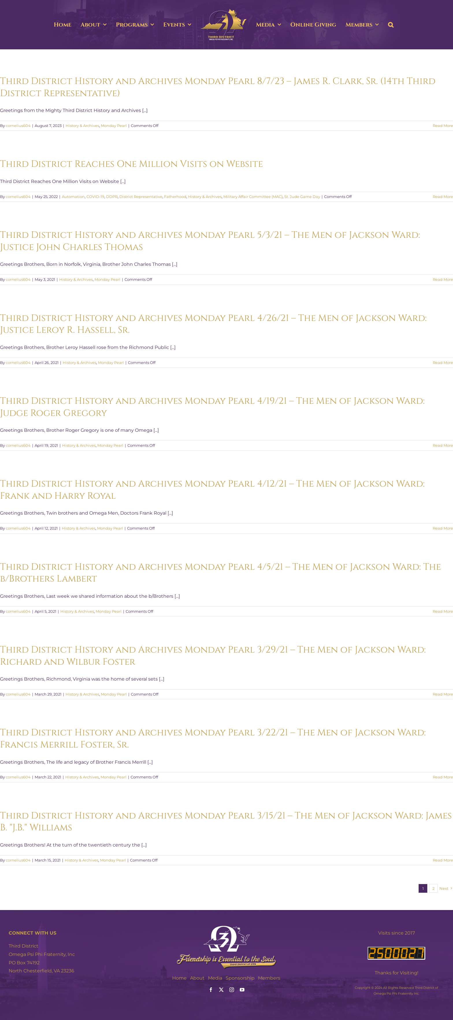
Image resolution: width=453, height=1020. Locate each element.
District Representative (140, 196)
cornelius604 (18, 125)
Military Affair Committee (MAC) (253, 196)
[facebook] (211, 989)
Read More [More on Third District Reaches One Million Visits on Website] (443, 196)
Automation (73, 196)
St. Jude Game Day (302, 196)
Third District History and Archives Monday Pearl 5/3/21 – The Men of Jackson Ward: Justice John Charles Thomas (210, 241)
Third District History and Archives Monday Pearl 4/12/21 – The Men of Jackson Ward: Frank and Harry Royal (212, 490)
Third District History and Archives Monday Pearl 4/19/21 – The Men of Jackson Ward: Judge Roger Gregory (212, 407)
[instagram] (231, 989)
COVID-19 (95, 196)
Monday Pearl (114, 125)
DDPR (112, 196)
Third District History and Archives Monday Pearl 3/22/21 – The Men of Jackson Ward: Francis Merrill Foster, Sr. (213, 738)
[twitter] (221, 989)
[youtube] (242, 989)
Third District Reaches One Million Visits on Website (131, 164)
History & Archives (82, 125)
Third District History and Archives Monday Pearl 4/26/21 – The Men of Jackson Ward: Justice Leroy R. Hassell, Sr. (213, 324)
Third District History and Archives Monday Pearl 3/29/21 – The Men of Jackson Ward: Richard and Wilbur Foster (213, 656)
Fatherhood (175, 196)
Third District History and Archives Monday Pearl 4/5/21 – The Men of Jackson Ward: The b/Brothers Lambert (220, 573)
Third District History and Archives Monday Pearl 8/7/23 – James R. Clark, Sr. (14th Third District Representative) (217, 87)
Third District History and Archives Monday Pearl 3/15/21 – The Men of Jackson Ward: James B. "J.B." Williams (226, 822)
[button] (390, 25)
